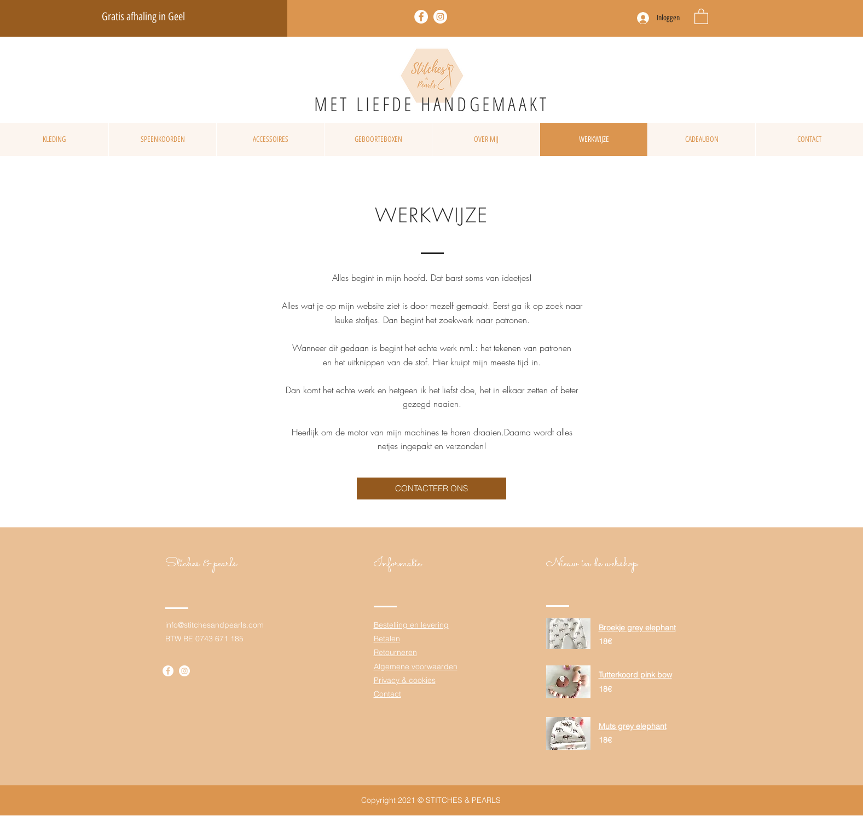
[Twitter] (440, 17)
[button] (701, 16)
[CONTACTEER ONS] (431, 488)
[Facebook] (421, 17)
